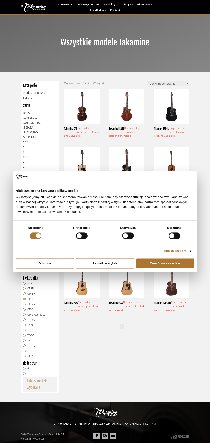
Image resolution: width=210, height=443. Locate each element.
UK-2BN (31, 356)
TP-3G (30, 335)
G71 (25, 162)
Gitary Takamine (65, 423)
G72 (25, 167)
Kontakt (115, 10)
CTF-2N (31, 304)
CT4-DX (31, 293)
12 (28, 373)
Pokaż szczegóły (173, 251)
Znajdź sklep (98, 10)
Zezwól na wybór (105, 263)
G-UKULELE (30, 137)
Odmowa (44, 263)
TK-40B (31, 319)
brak (29, 283)
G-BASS (28, 127)
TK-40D (31, 325)
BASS (26, 113)
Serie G (27, 97)
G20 (25, 147)
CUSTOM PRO (32, 122)
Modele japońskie (88, 4)
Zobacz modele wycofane (37, 384)
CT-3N (30, 288)
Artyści (128, 4)
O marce (63, 4)
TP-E (29, 350)
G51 (25, 157)
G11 (25, 142)
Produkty (109, 4)
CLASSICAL (30, 117)
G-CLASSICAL (31, 132)
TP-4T (30, 340)
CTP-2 (30, 309)
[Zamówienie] (168, 83)
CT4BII (30, 299)
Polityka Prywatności (32, 438)
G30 (25, 152)
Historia (84, 423)
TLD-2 (30, 330)
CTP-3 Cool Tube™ (37, 314)
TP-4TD (31, 345)
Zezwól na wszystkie (165, 263)
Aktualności (144, 4)
